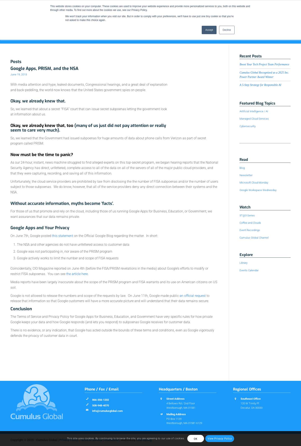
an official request (193, 296)
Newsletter (246, 175)
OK (195, 438)
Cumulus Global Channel (254, 237)
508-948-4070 (100, 405)
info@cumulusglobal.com (107, 410)
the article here (77, 274)
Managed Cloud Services (254, 118)
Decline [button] (227, 29)
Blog (242, 167)
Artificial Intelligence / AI (254, 111)
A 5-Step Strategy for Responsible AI (260, 85)
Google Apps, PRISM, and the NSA (44, 68)
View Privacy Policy (220, 438)
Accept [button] (209, 29)
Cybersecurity (248, 126)
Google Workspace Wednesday (258, 190)
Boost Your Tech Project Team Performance (264, 64)
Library (243, 262)
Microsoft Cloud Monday (254, 182)
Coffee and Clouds (250, 222)
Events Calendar (249, 270)
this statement (62, 236)
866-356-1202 (100, 399)
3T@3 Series (247, 215)
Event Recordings (250, 230)
